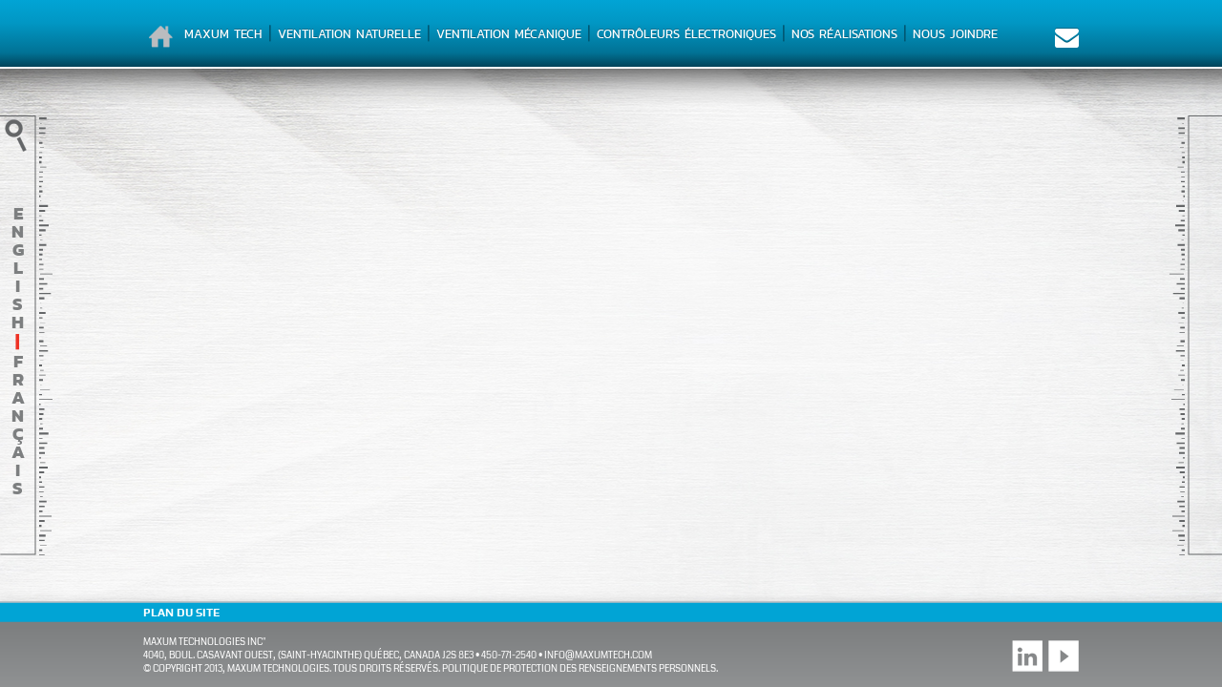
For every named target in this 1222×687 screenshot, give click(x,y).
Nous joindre (955, 34)
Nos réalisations (844, 34)
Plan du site (181, 612)
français (18, 424)
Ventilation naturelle (349, 34)
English (17, 267)
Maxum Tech (223, 34)
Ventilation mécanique (508, 34)
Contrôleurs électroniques (686, 34)
